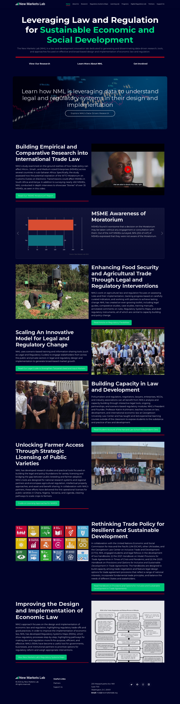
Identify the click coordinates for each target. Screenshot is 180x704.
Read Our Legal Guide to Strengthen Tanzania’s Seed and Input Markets (51, 375)
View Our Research (39, 63)
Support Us (160, 4)
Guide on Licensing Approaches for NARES (37, 510)
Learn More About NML (90, 63)
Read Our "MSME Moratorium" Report (35, 203)
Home (68, 4)
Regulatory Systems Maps (99, 4)
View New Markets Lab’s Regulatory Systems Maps (41, 664)
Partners (152, 4)
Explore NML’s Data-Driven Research (90, 114)
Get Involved (140, 63)
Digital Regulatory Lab (138, 4)
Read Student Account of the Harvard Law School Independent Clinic (126, 437)
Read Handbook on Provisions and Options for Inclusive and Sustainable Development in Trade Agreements (127, 594)
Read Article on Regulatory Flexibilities (111, 330)
